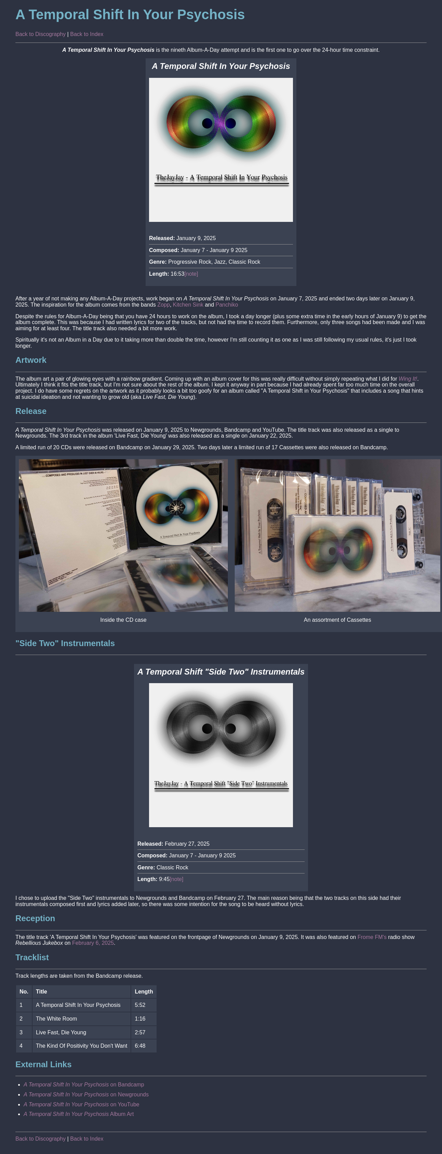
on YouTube (81, 1104)
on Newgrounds (86, 1094)
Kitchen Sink (188, 305)
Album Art (79, 1114)
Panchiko (227, 305)
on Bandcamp (84, 1084)
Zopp (163, 305)
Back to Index (86, 34)
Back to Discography (40, 34)
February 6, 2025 (93, 943)
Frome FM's (371, 937)
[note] (191, 274)
